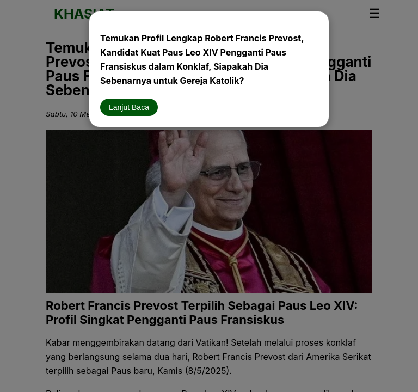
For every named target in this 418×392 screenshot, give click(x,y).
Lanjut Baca (129, 107)
